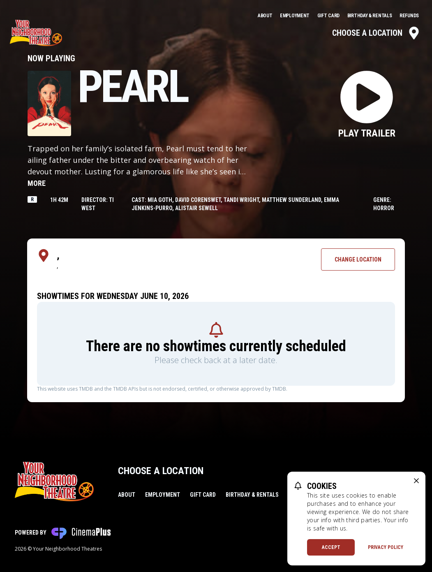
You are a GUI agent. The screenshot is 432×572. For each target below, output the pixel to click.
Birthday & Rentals (370, 16)
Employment (295, 16)
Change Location (358, 259)
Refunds (409, 16)
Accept (331, 547)
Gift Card (329, 16)
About (265, 16)
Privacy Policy (385, 547)
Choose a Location (376, 32)
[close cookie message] (416, 481)
